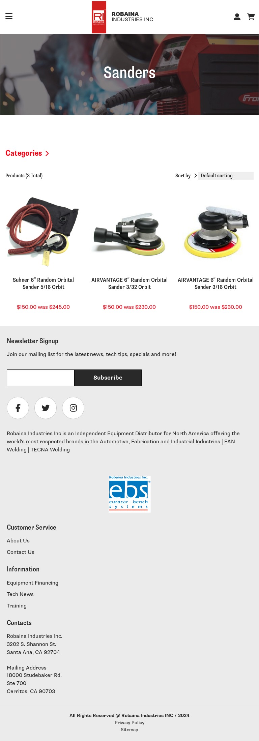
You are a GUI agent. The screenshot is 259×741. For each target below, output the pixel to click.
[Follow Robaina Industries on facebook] (18, 408)
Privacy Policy (129, 722)
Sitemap (129, 730)
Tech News (20, 594)
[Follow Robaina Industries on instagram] (73, 408)
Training (17, 606)
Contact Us (20, 552)
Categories (23, 153)
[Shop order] (226, 176)
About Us (18, 540)
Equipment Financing (32, 583)
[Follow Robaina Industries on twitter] (45, 408)
